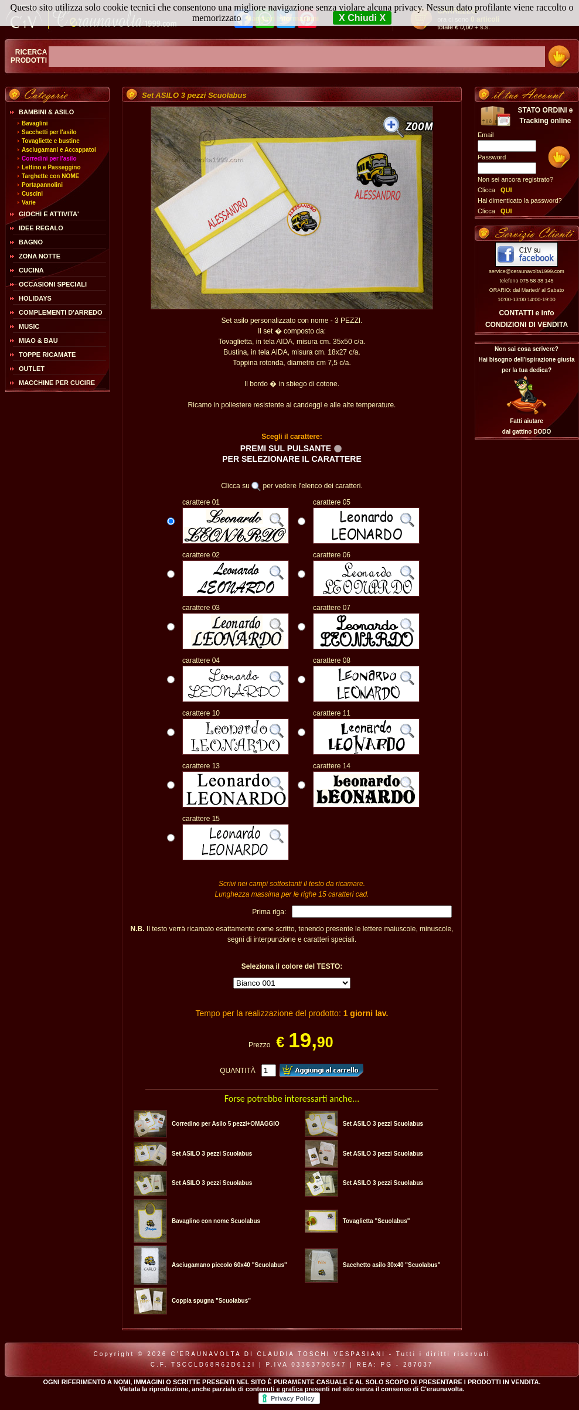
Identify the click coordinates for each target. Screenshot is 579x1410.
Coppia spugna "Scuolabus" (211, 1300)
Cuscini (32, 193)
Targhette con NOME (50, 176)
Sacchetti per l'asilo (49, 132)
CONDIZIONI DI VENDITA (526, 325)
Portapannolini (42, 185)
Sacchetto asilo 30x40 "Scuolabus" (392, 1265)
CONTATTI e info (526, 313)
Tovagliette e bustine (51, 141)
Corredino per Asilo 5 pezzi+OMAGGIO (226, 1123)
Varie (29, 202)
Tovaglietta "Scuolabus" (376, 1221)
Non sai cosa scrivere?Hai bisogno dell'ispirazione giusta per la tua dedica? (526, 359)
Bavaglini (34, 123)
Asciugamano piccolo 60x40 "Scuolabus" (229, 1265)
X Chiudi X (362, 18)
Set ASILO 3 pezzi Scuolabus (383, 1123)
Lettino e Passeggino (51, 167)
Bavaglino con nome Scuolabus (216, 1221)
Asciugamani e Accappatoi (59, 150)
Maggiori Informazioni (282, 19)
